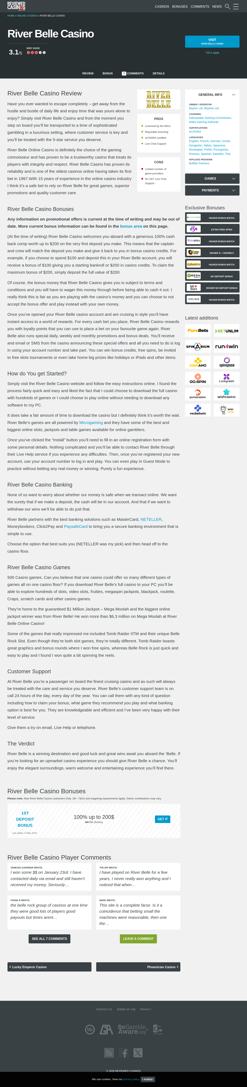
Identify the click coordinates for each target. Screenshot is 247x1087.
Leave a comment (138, 938)
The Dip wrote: (108, 867)
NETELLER (151, 519)
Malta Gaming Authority (204, 122)
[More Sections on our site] (236, 6)
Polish (208, 149)
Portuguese (220, 149)
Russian (194, 153)
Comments (200, 6)
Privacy (145, 1009)
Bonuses (180, 6)
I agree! (147, 1079)
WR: (87, 822)
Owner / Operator (200, 104)
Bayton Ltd (196, 108)
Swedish (218, 153)
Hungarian (195, 145)
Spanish (206, 153)
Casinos (162, 6)
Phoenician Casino (161, 967)
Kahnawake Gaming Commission (210, 117)
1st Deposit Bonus (25, 819)
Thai (227, 153)
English (193, 141)
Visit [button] (212, 41)
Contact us (104, 1009)
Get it (163, 819)
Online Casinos (27, 15)
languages (196, 137)
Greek (226, 141)
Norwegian (196, 149)
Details (159, 73)
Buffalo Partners (199, 163)
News (217, 6)
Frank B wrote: (20, 900)
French (204, 141)
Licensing (195, 114)
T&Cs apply (212, 52)
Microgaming (91, 422)
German (215, 141)
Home (11, 15)
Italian (207, 145)
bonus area (131, 226)
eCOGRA (195, 131)
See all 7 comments (49, 938)
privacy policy (131, 1079)
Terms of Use (126, 1009)
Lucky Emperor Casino (29, 967)
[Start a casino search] (227, 6)
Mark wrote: (107, 900)
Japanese (219, 145)
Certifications (198, 128)
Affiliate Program (200, 159)
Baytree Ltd (211, 108)
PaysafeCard (76, 526)
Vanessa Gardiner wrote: (27, 867)
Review (88, 73)
